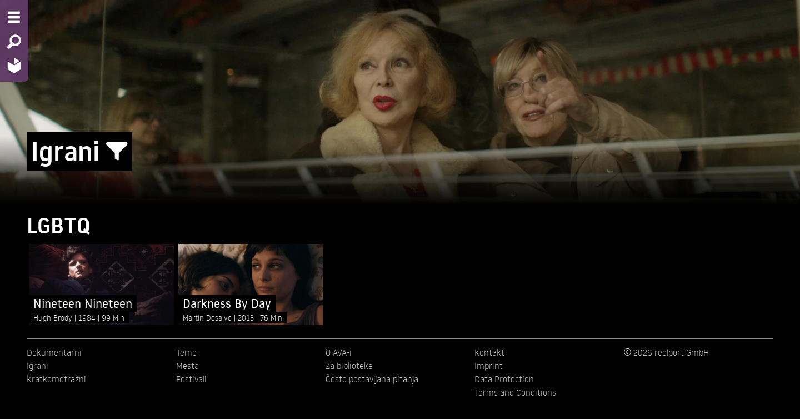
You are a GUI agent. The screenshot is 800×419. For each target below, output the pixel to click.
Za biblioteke (349, 365)
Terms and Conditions (515, 392)
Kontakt (489, 352)
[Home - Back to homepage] (14, 65)
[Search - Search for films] (14, 41)
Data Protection (504, 379)
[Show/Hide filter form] (116, 151)
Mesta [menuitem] (187, 365)
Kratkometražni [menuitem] (56, 379)
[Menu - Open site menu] (14, 17)
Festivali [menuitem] (191, 379)
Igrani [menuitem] (37, 365)
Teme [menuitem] (186, 352)
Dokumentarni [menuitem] (54, 352)
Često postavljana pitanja (372, 379)
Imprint (488, 365)
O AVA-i (339, 352)
